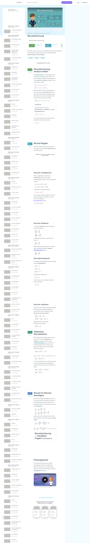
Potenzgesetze (37, 470)
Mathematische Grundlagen (39, 33)
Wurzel (45, 80)
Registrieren (85, 2)
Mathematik (30, 33)
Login (77, 2)
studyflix (8, 2)
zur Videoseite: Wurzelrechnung (45, 497)
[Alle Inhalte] (18, 2)
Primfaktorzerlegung (39, 343)
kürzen (35, 419)
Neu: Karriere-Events (66, 2)
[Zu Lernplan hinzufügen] (54, 30)
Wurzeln (48, 33)
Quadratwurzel (39, 74)
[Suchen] (57, 2)
